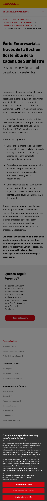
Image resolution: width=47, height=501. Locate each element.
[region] (23, 464)
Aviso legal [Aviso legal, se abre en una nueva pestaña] (13, 480)
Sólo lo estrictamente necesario (23, 491)
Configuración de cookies (23, 484)
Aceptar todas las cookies (23, 497)
